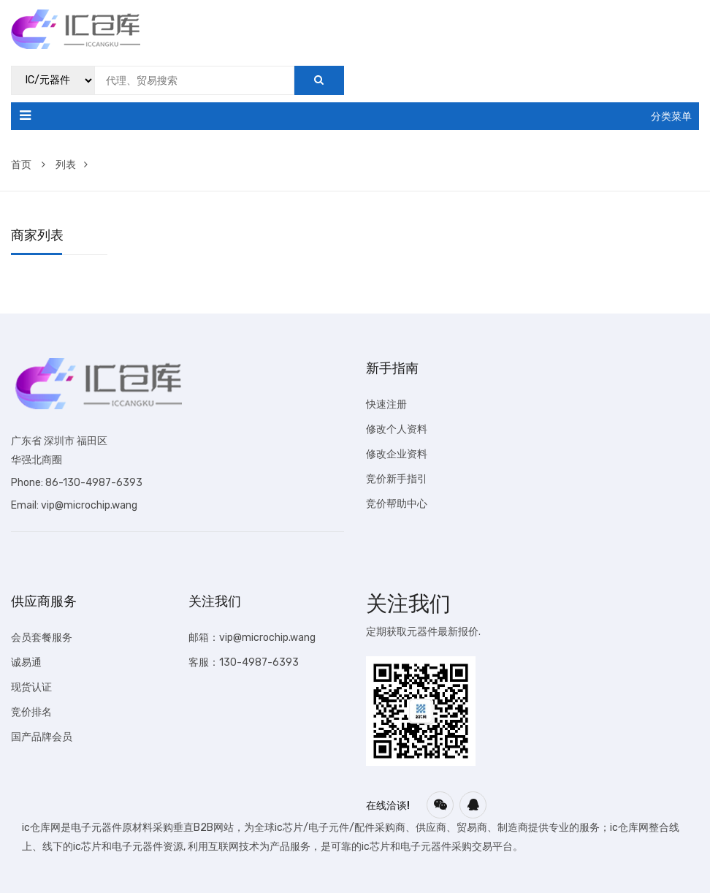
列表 (72, 165)
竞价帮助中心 (396, 504)
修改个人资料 (396, 429)
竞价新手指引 (396, 479)
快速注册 (386, 404)
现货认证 (31, 687)
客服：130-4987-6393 (243, 662)
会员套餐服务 (41, 637)
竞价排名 (31, 712)
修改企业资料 (396, 454)
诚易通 (26, 662)
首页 (28, 165)
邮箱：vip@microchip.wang (252, 637)
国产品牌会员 (41, 737)
